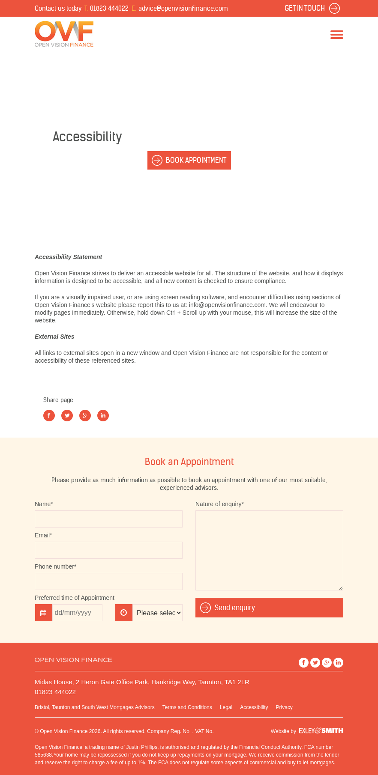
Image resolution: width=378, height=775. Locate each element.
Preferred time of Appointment (74, 597)
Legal (226, 707)
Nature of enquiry (219, 504)
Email (43, 535)
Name (44, 504)
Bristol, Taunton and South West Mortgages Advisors (95, 707)
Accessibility (254, 707)
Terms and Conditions (187, 707)
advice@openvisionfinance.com (183, 8)
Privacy (284, 707)
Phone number (55, 566)
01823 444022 (109, 8)
